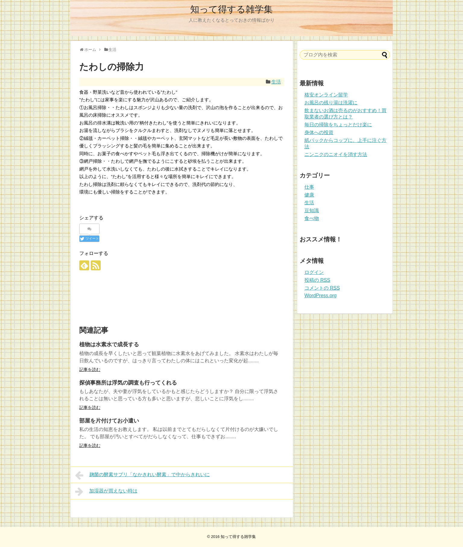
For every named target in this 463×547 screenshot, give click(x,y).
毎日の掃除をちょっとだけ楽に (338, 124)
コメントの (322, 288)
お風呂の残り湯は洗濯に (330, 102)
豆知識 (311, 210)
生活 (276, 81)
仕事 (309, 187)
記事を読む (89, 369)
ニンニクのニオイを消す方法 (335, 154)
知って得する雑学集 (231, 9)
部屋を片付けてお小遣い (109, 421)
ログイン (314, 272)
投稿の (317, 280)
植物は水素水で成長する (109, 344)
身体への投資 (318, 132)
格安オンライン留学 (326, 94)
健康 (309, 194)
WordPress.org (320, 295)
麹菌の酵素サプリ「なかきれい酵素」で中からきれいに (142, 475)
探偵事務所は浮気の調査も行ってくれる (128, 383)
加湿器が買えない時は (106, 491)
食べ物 (311, 218)
